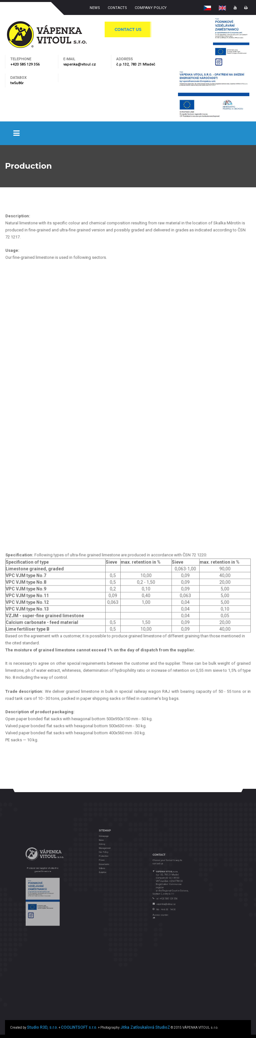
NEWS (95, 8)
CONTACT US (128, 29)
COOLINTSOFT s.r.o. (79, 1027)
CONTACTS (117, 8)
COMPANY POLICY (151, 8)
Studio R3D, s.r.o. (42, 1027)
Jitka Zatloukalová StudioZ (145, 1027)
